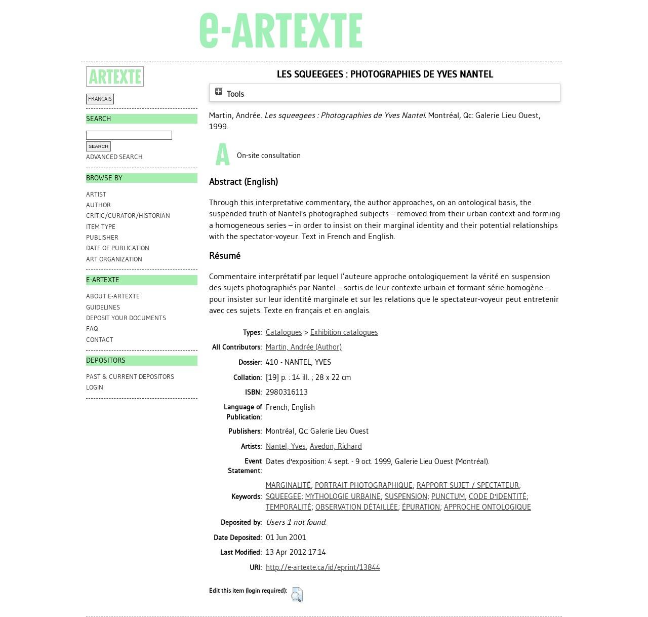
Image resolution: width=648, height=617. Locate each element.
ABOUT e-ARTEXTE (113, 296)
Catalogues (284, 332)
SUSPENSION (406, 496)
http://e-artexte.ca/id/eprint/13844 (323, 567)
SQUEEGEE (283, 496)
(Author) (304, 347)
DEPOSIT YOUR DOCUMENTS (126, 318)
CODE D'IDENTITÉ (497, 496)
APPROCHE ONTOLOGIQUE (487, 507)
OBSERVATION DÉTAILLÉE (356, 507)
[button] (297, 595)
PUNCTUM (448, 496)
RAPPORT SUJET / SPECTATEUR (468, 485)
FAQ (92, 328)
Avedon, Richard (336, 446)
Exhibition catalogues (344, 332)
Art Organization (114, 259)
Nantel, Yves (286, 446)
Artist (96, 194)
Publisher (102, 237)
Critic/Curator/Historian (128, 215)
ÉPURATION (421, 507)
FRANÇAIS (100, 99)
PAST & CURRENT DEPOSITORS (130, 376)
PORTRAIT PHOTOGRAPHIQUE (364, 485)
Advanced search (114, 157)
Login (94, 387)
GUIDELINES (103, 307)
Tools (228, 94)
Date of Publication (117, 248)
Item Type (100, 226)
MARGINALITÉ (288, 485)
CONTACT (99, 339)
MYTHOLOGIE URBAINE (343, 496)
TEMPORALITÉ (288, 507)
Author (98, 205)
